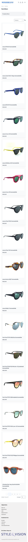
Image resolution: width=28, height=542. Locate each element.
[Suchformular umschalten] (18, 2)
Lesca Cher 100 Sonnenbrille (9, 250)
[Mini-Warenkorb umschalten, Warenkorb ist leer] (22, 2)
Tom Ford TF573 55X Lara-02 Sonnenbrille (13, 426)
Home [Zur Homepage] (2, 6)
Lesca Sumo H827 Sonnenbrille (10, 279)
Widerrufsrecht (4, 512)
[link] (7, 494)
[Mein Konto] (20, 2)
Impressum (3, 514)
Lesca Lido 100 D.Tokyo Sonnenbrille (11, 75)
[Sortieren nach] (18, 20)
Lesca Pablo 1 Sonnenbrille (9, 308)
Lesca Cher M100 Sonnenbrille (10, 221)
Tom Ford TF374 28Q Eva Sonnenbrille (12, 337)
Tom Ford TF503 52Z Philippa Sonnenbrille (13, 455)
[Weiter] (19, 494)
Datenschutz (3, 509)
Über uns (3, 507)
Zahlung (3, 523)
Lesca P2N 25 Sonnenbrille (9, 46)
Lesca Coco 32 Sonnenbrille (9, 134)
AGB (2, 511)
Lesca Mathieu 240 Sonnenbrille (10, 163)
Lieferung (3, 522)
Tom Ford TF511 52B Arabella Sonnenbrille (13, 397)
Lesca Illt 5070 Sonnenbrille (9, 105)
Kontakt (3, 520)
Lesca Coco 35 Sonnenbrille (9, 192)
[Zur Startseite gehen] (7, 2)
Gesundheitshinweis (5, 525)
